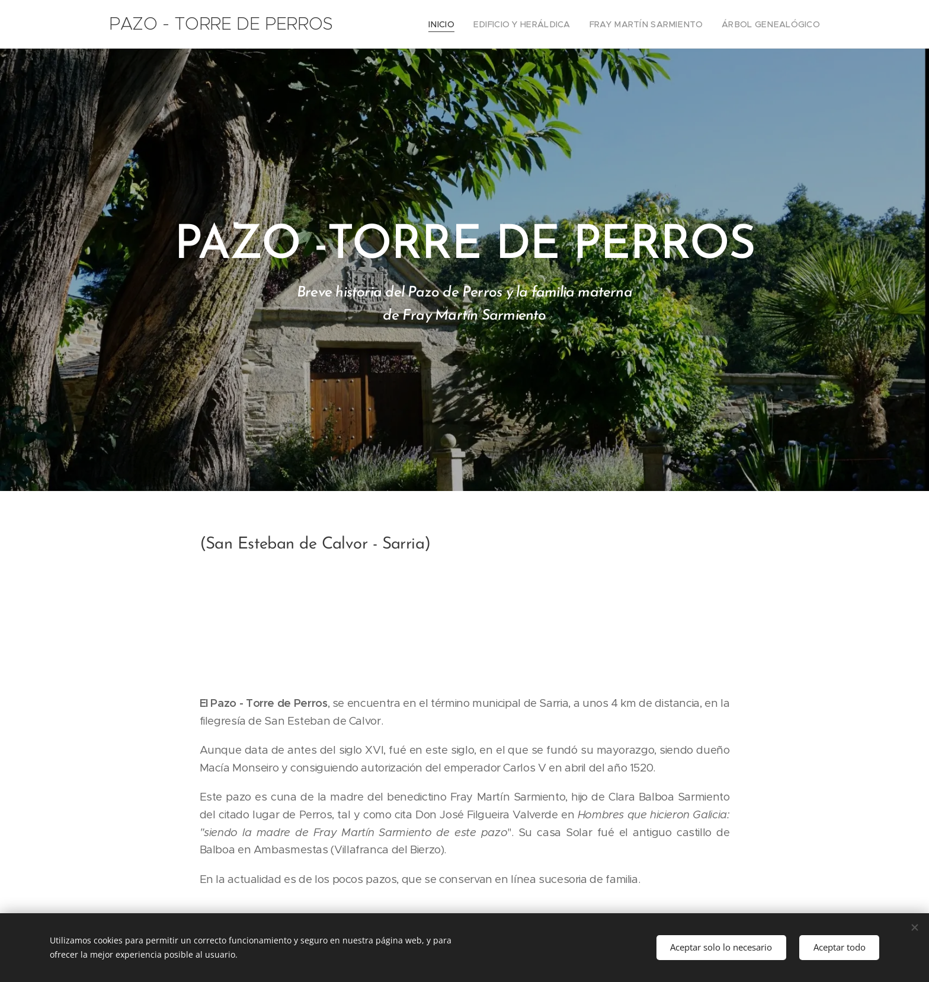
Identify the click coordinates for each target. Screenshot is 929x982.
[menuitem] (468, 24)
